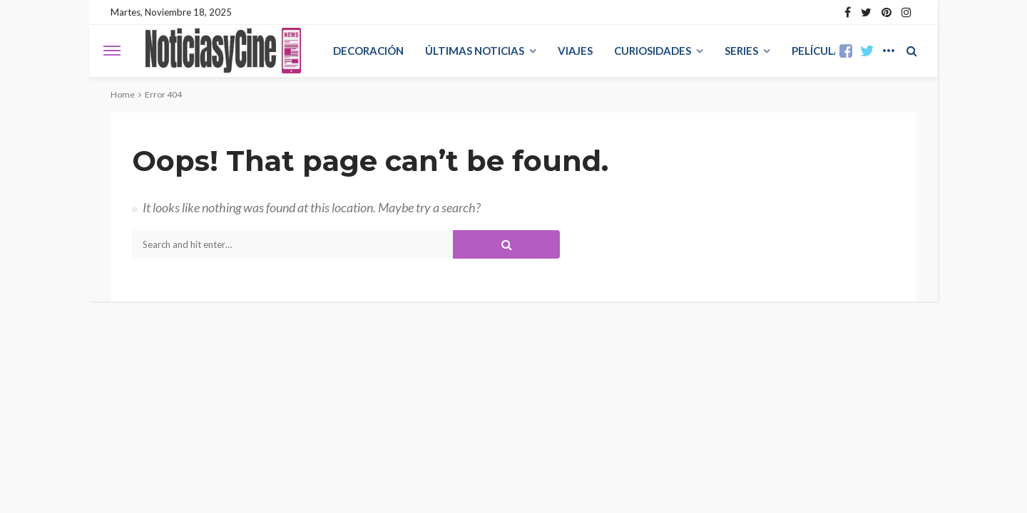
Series (741, 50)
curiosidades (652, 50)
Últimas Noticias (474, 50)
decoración (368, 50)
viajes (575, 50)
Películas (819, 50)
